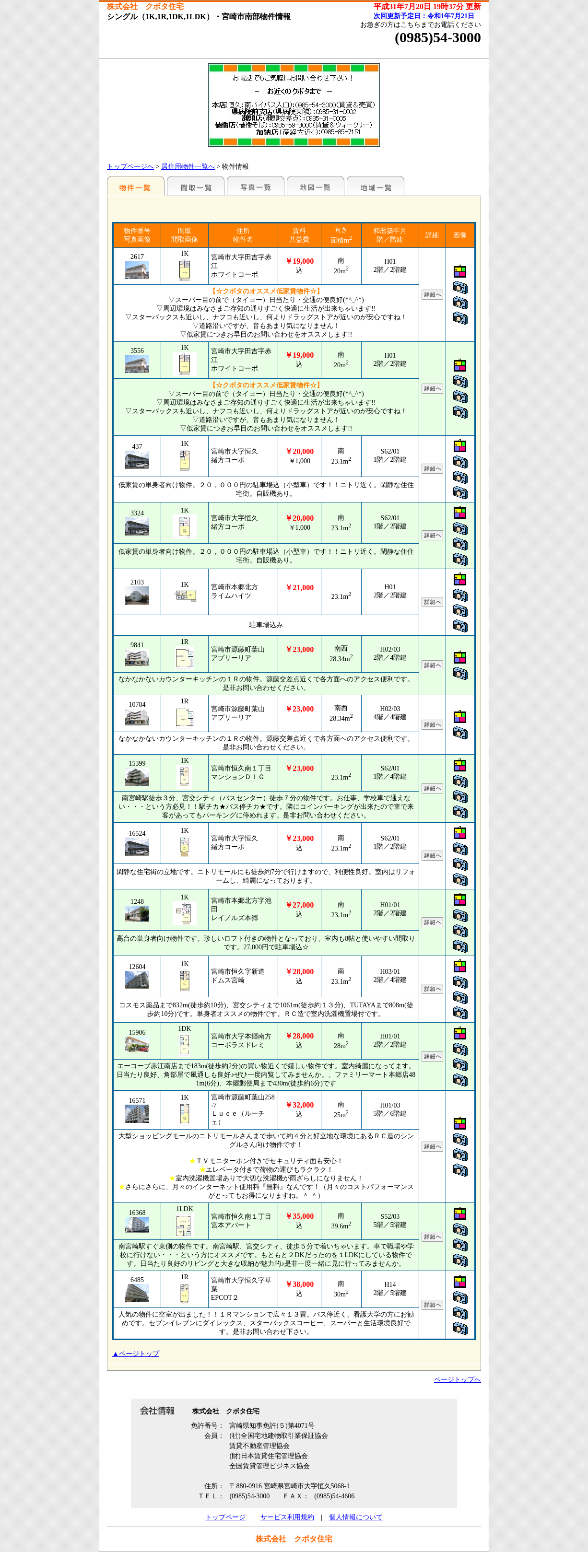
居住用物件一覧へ (188, 166)
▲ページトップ (135, 1353)
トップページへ (130, 166)
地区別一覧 (136, 185)
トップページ (225, 1517)
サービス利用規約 (287, 1517)
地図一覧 (315, 185)
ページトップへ (457, 1379)
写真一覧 (255, 185)
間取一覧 (195, 185)
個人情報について (356, 1517)
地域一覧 (375, 185)
